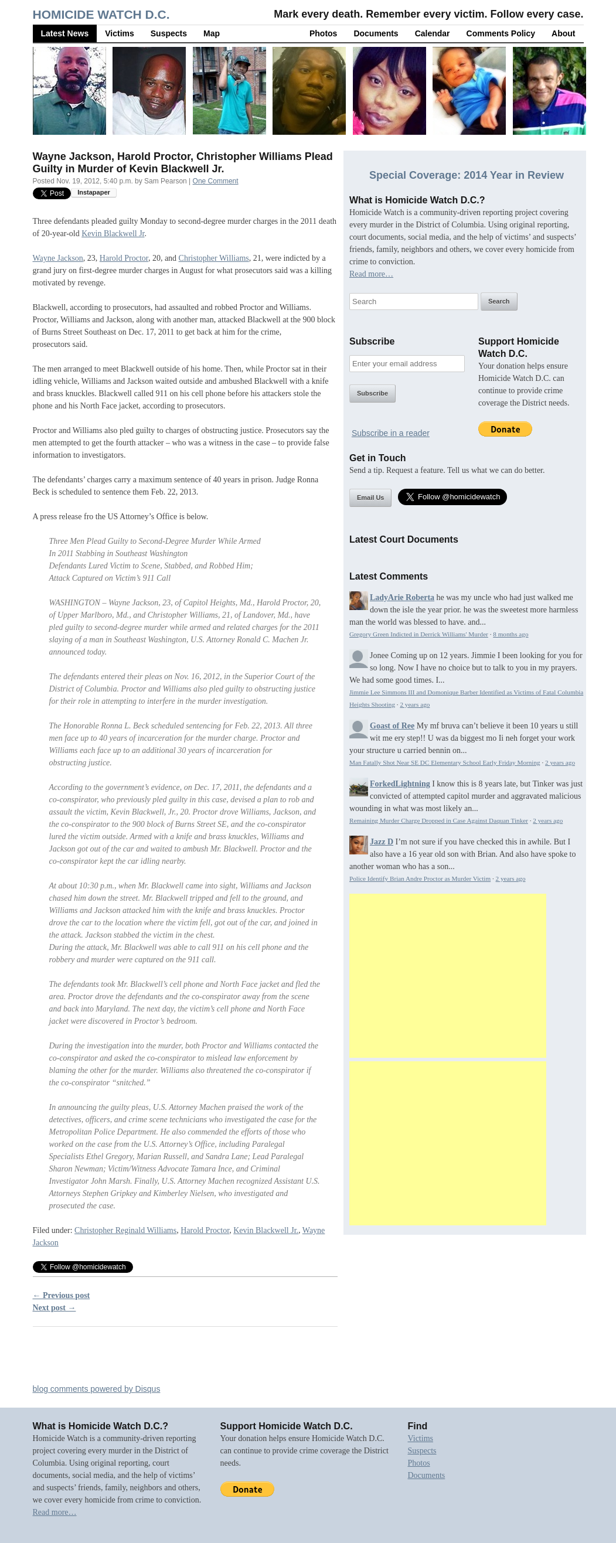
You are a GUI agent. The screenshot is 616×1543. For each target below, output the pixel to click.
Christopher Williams (214, 258)
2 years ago (415, 704)
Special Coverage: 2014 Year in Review (466, 175)
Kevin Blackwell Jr (112, 233)
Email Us (370, 497)
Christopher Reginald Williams (125, 1230)
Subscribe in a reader (391, 433)
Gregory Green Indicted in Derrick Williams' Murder (418, 634)
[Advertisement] (447, 976)
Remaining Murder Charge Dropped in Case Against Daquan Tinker (438, 820)
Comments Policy (501, 33)
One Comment (216, 181)
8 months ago (510, 634)
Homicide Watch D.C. (101, 14)
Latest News (65, 33)
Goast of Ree (392, 725)
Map (211, 33)
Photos (323, 33)
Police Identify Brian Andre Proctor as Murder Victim (420, 878)
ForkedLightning (400, 783)
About (563, 33)
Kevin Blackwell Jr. (265, 1230)
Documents (375, 33)
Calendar (432, 33)
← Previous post (61, 1295)
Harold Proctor (124, 258)
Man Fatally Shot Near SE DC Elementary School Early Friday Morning (444, 762)
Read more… (371, 274)
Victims (119, 33)
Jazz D (381, 841)
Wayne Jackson (58, 258)
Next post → (54, 1307)
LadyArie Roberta (402, 597)
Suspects (169, 33)
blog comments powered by (97, 1389)
